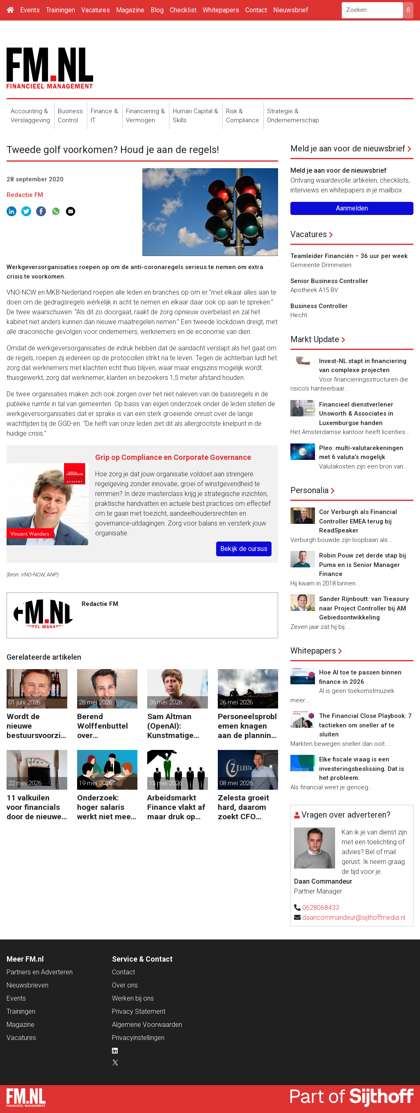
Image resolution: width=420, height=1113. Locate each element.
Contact (256, 10)
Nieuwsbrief (290, 10)
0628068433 (320, 908)
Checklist (183, 10)
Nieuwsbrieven (27, 985)
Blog (157, 10)
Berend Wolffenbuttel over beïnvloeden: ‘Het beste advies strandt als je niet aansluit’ (103, 726)
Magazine (130, 10)
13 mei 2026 (165, 783)
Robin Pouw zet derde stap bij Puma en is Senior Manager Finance (362, 565)
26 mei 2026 (165, 702)
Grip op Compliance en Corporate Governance (173, 457)
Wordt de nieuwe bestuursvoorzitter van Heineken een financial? (36, 726)
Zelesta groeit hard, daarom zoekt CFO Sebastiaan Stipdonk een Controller (243, 807)
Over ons (125, 985)
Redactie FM (25, 195)
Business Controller (319, 306)
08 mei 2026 (236, 783)
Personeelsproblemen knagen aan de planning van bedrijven (247, 726)
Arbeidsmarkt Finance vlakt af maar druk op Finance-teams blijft (176, 807)
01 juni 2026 (24, 702)
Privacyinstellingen (138, 1038)
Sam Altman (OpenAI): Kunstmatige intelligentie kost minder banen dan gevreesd (170, 726)
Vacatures (95, 10)
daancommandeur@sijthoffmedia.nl (353, 917)
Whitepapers (221, 10)
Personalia (309, 490)
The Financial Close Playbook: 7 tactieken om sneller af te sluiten (365, 725)
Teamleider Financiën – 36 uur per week (349, 256)
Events (30, 10)
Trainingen (60, 10)
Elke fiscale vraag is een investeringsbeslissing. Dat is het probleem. (361, 769)
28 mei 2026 (95, 702)
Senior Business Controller (329, 281)
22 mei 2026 (24, 783)
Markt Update (314, 339)
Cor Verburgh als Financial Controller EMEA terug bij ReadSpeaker (358, 521)
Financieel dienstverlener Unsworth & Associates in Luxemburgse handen (356, 414)
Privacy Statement (138, 1011)
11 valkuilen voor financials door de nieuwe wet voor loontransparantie (37, 807)
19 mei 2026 (95, 783)
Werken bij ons (133, 998)
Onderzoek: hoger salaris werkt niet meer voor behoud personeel (105, 807)
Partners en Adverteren (40, 972)
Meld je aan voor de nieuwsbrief (347, 148)
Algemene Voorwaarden (147, 1024)
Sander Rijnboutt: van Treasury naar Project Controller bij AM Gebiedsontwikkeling (364, 608)
